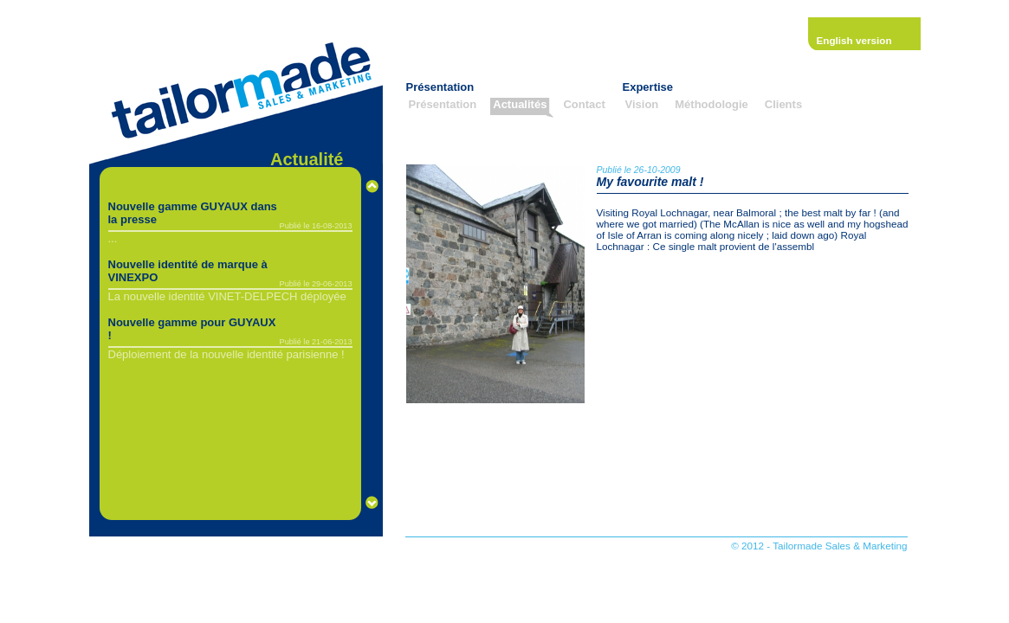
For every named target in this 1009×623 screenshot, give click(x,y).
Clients (783, 104)
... (113, 238)
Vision (642, 104)
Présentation (440, 86)
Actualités (520, 104)
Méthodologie (711, 104)
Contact (584, 104)
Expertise (648, 86)
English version (854, 40)
